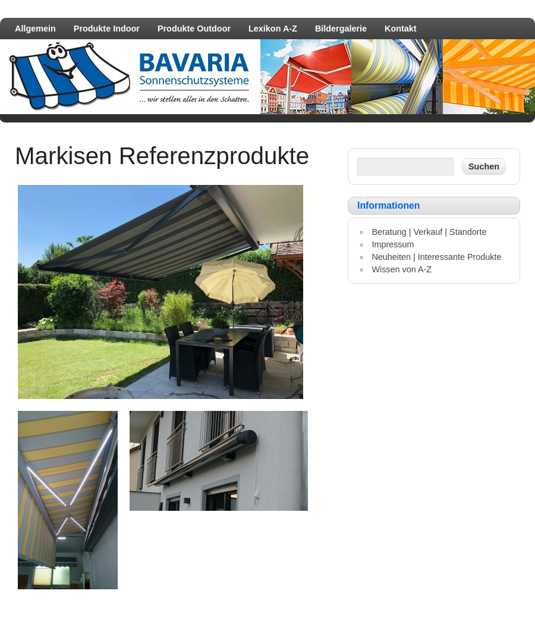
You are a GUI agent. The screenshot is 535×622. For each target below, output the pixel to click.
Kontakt (401, 28)
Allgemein (35, 28)
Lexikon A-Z (272, 28)
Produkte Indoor (107, 28)
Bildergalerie (341, 28)
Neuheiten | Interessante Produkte (436, 257)
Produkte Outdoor (194, 28)
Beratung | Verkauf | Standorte (429, 232)
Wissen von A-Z (402, 269)
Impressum (393, 244)
